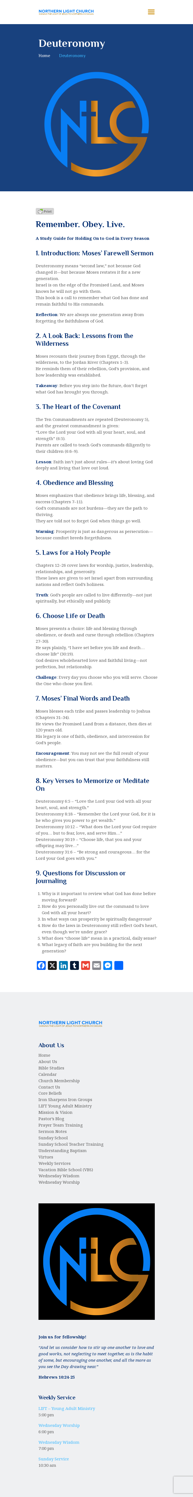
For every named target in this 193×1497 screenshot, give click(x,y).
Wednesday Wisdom (58, 1175)
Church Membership (59, 1080)
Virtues (45, 1157)
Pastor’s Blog (51, 1118)
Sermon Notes (52, 1131)
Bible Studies (51, 1068)
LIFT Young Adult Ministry (65, 1106)
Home (44, 55)
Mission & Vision (55, 1112)
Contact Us (49, 1087)
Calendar (47, 1074)
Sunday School (53, 1137)
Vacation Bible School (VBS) (65, 1169)
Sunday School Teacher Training (71, 1144)
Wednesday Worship (59, 1182)
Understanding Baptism (62, 1150)
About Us (47, 1061)
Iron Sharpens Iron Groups (65, 1099)
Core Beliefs (50, 1093)
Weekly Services (54, 1163)
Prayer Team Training (60, 1125)
